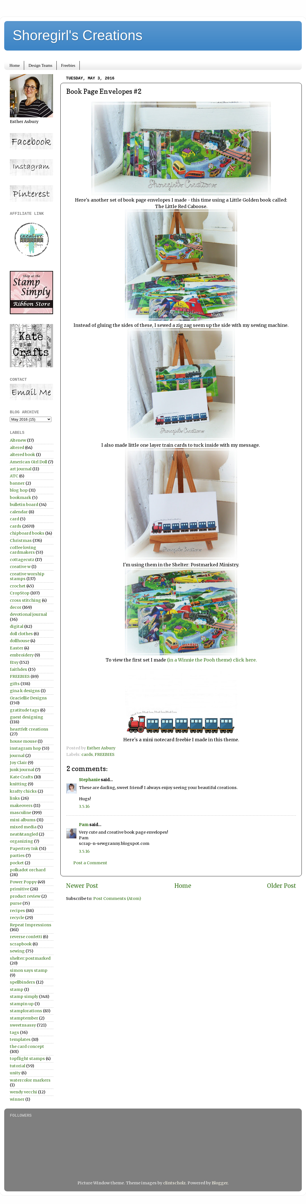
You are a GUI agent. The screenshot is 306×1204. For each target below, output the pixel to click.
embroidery (22, 655)
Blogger (220, 1182)
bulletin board (24, 504)
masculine (20, 812)
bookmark (20, 497)
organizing (21, 841)
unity (15, 1072)
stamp (16, 989)
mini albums (23, 819)
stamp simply (24, 996)
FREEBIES (105, 754)
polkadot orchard (27, 869)
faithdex (18, 669)
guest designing (26, 717)
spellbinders (22, 982)
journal (17, 755)
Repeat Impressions (30, 924)
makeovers (21, 805)
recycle (17, 917)
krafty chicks (23, 791)
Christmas (21, 540)
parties (17, 855)
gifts (15, 683)
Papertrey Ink (24, 848)
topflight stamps (27, 1058)
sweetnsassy (23, 1025)
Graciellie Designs (28, 698)
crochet (18, 586)
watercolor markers (30, 1080)
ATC (14, 475)
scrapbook (21, 944)
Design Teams (40, 65)
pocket (17, 862)
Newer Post (82, 886)
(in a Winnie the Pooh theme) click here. (212, 660)
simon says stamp (28, 970)
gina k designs (25, 690)
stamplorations (26, 1010)
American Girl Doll (28, 461)
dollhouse (19, 640)
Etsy (14, 662)
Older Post (281, 886)
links (15, 798)
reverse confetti (26, 936)
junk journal (22, 769)
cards (87, 754)
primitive (19, 888)
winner (17, 1099)
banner (17, 483)
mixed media (23, 826)
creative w (20, 566)
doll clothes (21, 633)
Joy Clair (18, 762)
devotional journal (28, 614)
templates (20, 1039)
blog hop (19, 490)
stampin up (22, 1003)
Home (15, 65)
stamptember (24, 1018)
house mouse (23, 741)
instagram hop (25, 748)
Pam (83, 824)
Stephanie (89, 779)
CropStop (19, 593)
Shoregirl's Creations (78, 35)
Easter (16, 648)
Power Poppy (23, 881)
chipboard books (27, 533)
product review (25, 896)
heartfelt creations (29, 729)
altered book (22, 454)
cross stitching (25, 600)
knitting (18, 783)
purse (16, 903)
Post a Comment (90, 862)
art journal (20, 468)
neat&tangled (24, 834)
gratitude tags (24, 710)
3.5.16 (84, 806)
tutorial (17, 1065)
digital (16, 626)
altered (17, 447)
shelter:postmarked (30, 958)
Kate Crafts (21, 776)
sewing (17, 951)
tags (14, 1032)
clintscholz (174, 1182)
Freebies (68, 65)
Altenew (18, 440)
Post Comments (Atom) (117, 898)
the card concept (27, 1046)
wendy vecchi (23, 1091)
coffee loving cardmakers (23, 550)
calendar (19, 511)
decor (15, 607)
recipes (17, 910)
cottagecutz (22, 559)
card (14, 518)
